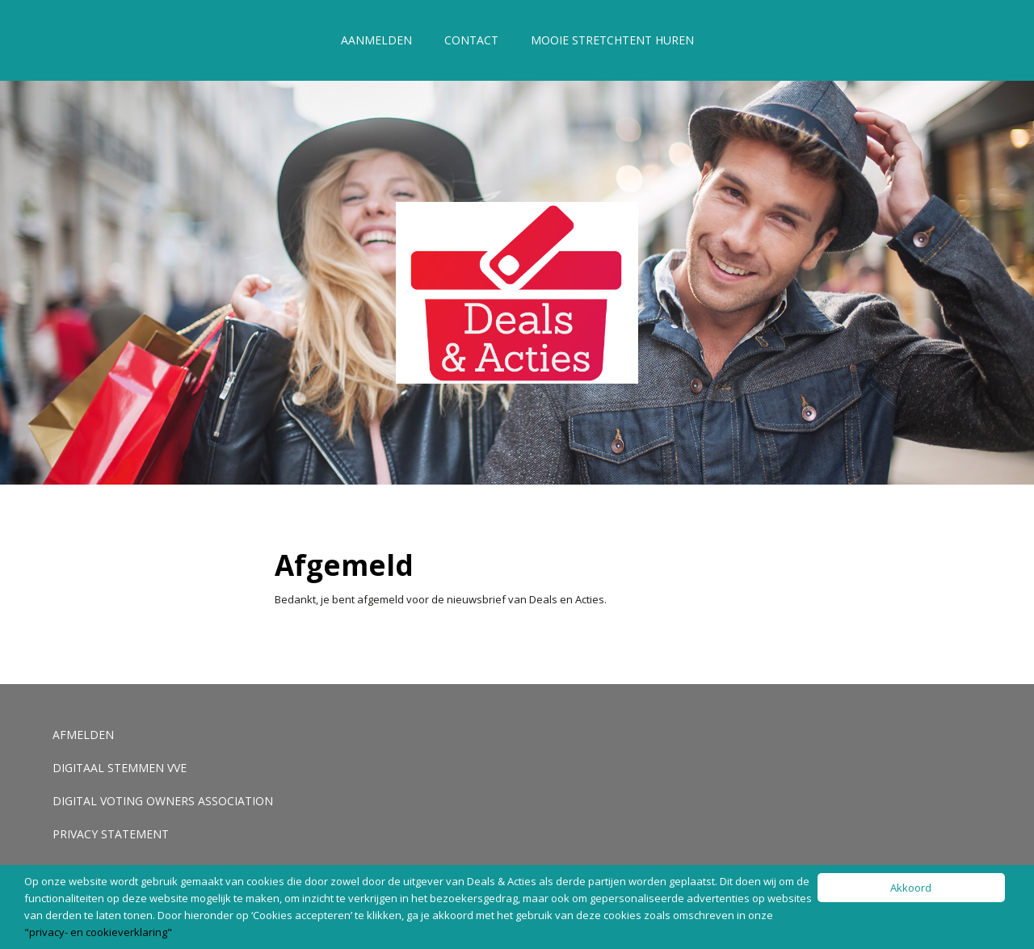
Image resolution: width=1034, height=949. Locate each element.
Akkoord (910, 887)
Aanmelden (376, 40)
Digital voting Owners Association (163, 800)
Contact (471, 40)
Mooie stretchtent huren (612, 40)
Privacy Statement (111, 834)
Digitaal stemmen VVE (120, 767)
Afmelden (83, 734)
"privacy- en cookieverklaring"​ (98, 932)
